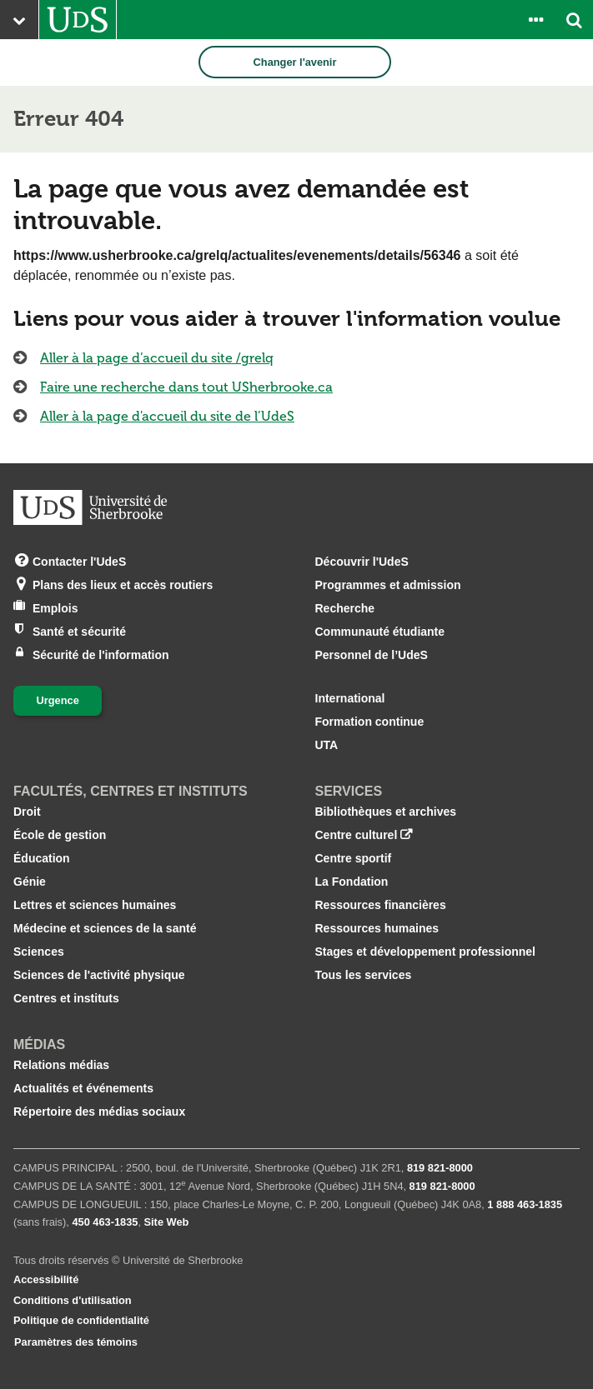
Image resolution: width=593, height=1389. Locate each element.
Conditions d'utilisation (72, 1300)
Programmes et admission (388, 585)
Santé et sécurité (79, 630)
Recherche (345, 608)
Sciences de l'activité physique (99, 975)
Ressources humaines (377, 928)
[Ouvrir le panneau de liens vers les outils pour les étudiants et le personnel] (535, 19)
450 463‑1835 (105, 1222)
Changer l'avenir (295, 62)
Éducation (41, 858)
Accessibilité (45, 1279)
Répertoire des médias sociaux (99, 1111)
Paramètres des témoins (76, 1342)
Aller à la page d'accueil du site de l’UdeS (167, 416)
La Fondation (352, 881)
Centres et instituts (66, 998)
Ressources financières (380, 905)
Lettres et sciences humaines (94, 905)
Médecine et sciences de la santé (104, 928)
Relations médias (61, 1065)
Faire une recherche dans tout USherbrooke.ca (186, 387)
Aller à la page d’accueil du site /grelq (157, 358)
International (350, 698)
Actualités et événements (83, 1088)
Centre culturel (356, 835)
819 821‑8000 (440, 1168)
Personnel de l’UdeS (371, 655)
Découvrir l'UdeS (362, 561)
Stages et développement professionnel (425, 951)
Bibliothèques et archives (386, 811)
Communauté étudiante (380, 631)
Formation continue (370, 721)
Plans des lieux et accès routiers (123, 584)
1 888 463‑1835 (524, 1204)
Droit (27, 811)
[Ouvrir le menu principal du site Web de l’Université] (19, 19)
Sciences (38, 951)
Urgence (58, 700)
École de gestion (59, 835)
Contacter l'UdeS (79, 560)
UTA (327, 745)
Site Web (166, 1222)
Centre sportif (353, 858)
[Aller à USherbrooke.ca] (77, 19)
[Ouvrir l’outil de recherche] (574, 19)
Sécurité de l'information (101, 654)
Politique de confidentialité (81, 1320)
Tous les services (363, 975)
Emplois (55, 607)
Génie (29, 881)
